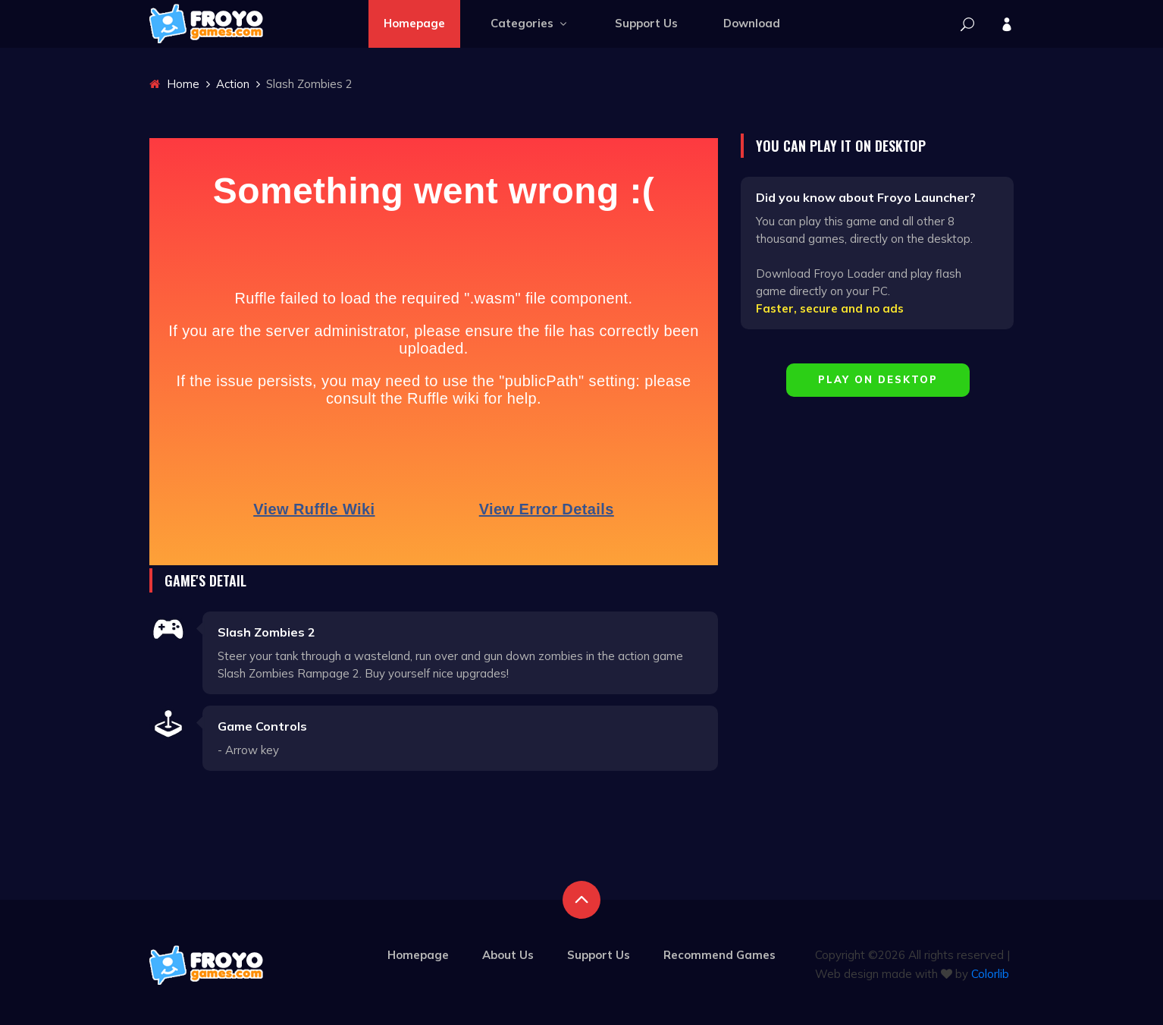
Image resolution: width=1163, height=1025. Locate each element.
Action (232, 84)
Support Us (646, 23)
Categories (530, 23)
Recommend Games (719, 955)
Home (174, 84)
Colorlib (990, 974)
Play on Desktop (878, 379)
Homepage (414, 23)
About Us (508, 955)
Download (751, 23)
